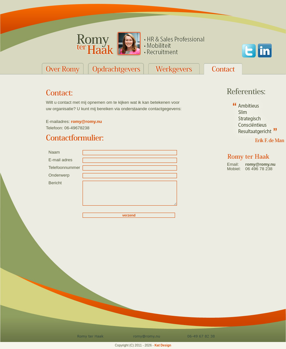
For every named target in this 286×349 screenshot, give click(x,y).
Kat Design (163, 345)
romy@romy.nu (86, 121)
